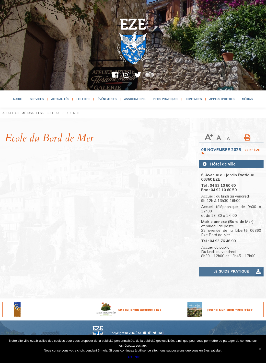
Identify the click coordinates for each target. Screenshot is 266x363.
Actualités (60, 99)
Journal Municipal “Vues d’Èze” (230, 309)
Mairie (18, 99)
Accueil (8, 113)
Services (37, 99)
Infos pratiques (165, 99)
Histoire (83, 99)
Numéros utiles (29, 113)
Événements (107, 99)
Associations (135, 99)
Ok (130, 357)
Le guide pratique (231, 271)
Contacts (194, 99)
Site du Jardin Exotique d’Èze (139, 309)
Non (137, 357)
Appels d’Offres (222, 99)
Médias (247, 99)
